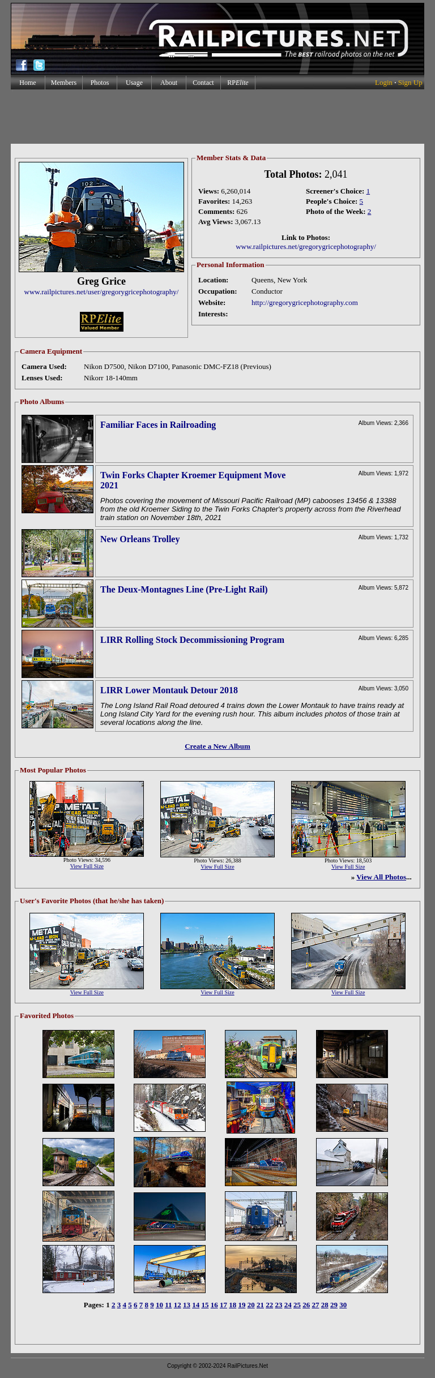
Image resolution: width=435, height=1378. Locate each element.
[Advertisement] (217, 116)
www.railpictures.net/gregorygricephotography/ (306, 246)
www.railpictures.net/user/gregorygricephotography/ (101, 291)
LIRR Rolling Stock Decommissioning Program (192, 640)
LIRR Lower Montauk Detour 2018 (169, 690)
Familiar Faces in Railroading (158, 425)
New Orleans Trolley (140, 539)
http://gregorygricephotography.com (304, 302)
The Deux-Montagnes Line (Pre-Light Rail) (184, 589)
